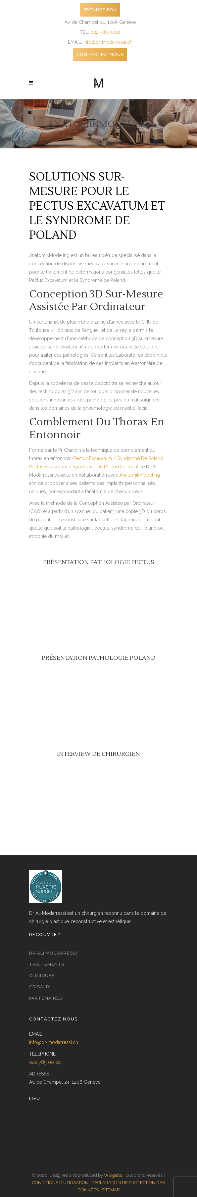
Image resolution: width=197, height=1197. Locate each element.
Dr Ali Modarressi (53, 953)
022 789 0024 (105, 32)
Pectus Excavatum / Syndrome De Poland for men (83, 466)
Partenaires (45, 998)
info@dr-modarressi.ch (107, 42)
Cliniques (42, 975)
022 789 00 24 (45, 1062)
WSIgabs (113, 1175)
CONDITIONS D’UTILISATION (60, 1182)
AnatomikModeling (140, 475)
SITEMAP (111, 1189)
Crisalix (39, 986)
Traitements (47, 964)
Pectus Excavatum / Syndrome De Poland (118, 458)
